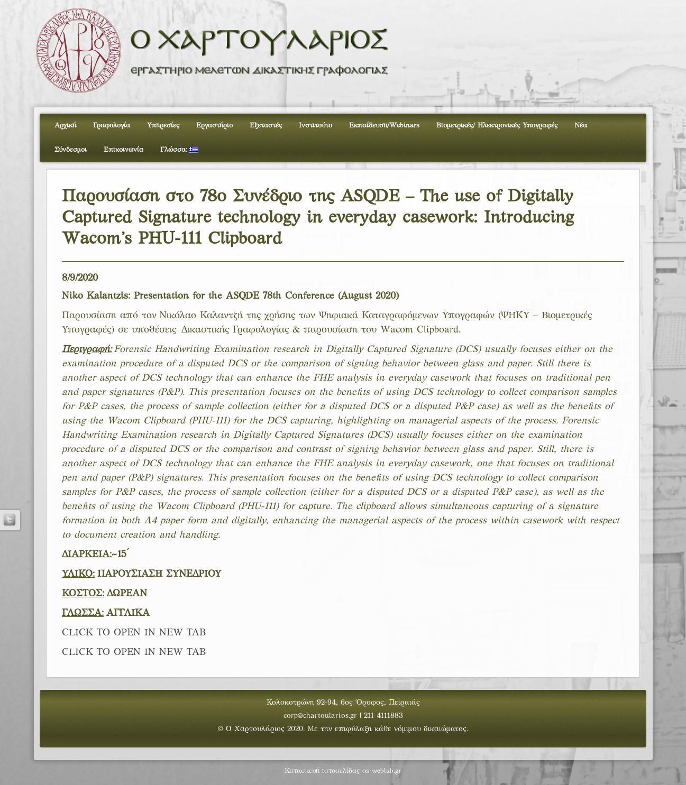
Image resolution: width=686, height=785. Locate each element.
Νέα (580, 126)
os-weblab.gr (381, 771)
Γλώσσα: (179, 150)
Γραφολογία (111, 126)
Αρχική (65, 126)
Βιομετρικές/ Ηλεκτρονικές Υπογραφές (496, 126)
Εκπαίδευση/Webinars (384, 126)
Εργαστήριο (214, 126)
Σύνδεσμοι (70, 150)
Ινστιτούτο (315, 126)
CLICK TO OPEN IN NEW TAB (134, 633)
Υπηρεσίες (163, 126)
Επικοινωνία (123, 150)
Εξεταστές (266, 126)
